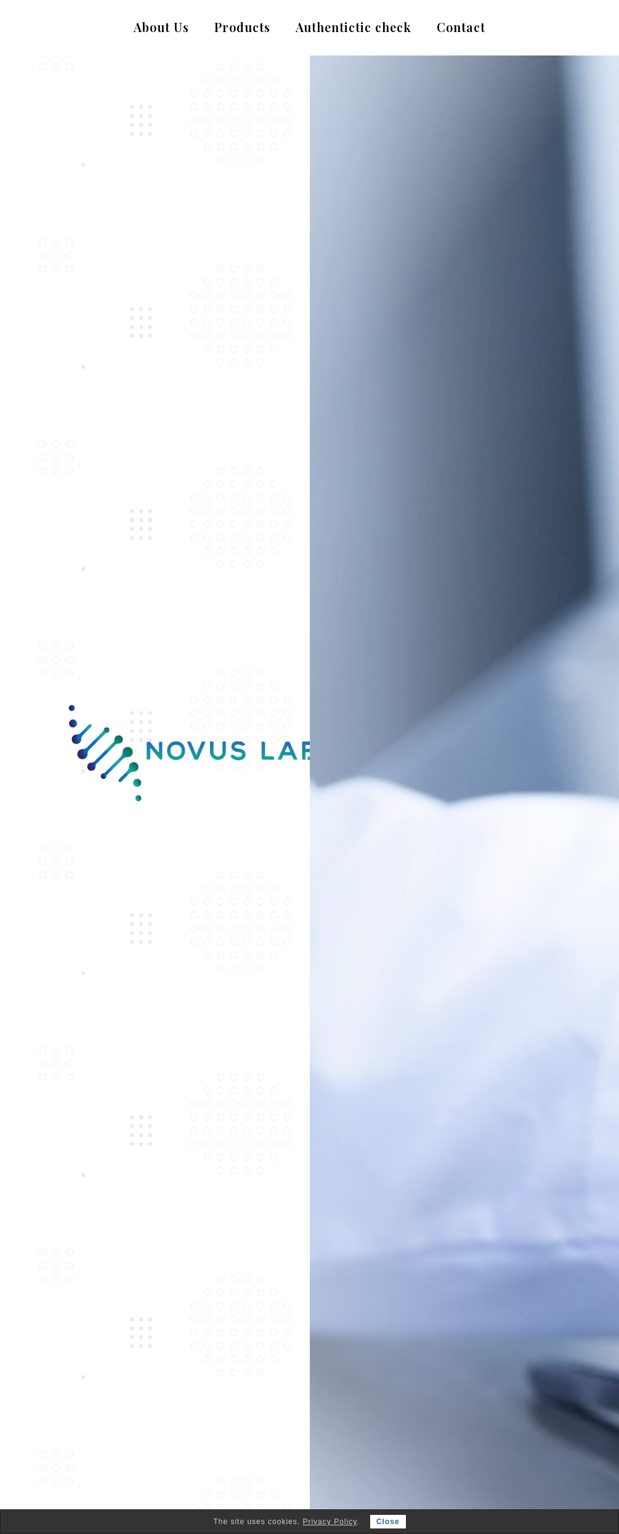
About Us (161, 27)
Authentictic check (353, 27)
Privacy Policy (329, 1521)
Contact (461, 27)
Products (242, 27)
